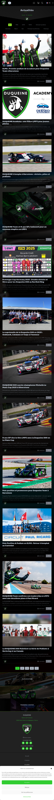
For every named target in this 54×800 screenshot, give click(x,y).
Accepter (27, 782)
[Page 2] (22, 668)
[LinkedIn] (30, 743)
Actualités (27, 764)
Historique (46, 28)
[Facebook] (23, 743)
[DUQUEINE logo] (4, 3)
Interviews (7, 28)
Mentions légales (27, 796)
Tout (10, 25)
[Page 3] (27, 668)
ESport (16, 28)
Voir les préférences (27, 792)
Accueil (27, 756)
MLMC (30, 25)
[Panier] (38, 3)
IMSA (17, 25)
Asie (23, 28)
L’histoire (27, 760)
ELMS (23, 25)
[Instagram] (27, 743)
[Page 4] (32, 668)
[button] (51, 768)
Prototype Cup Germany (34, 28)
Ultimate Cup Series (41, 25)
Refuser (27, 787)
